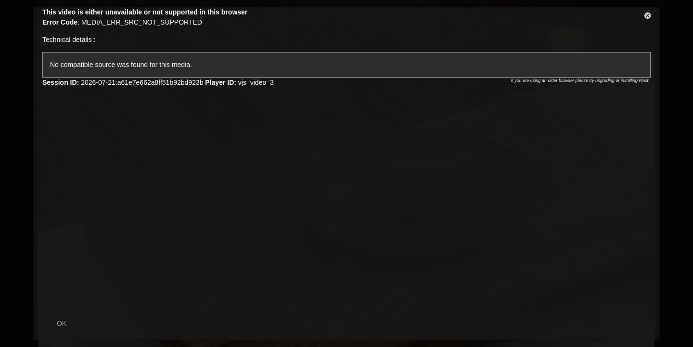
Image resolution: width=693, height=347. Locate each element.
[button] (648, 17)
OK (61, 323)
